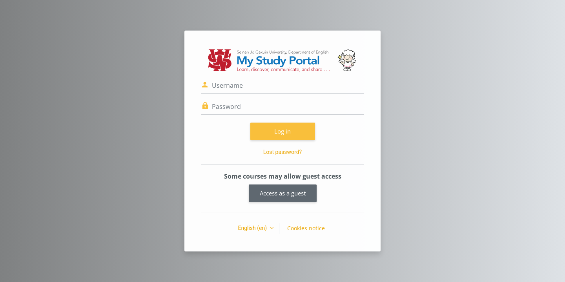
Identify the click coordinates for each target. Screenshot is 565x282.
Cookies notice (306, 228)
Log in (282, 131)
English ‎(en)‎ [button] (253, 228)
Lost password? (282, 152)
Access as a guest (283, 193)
